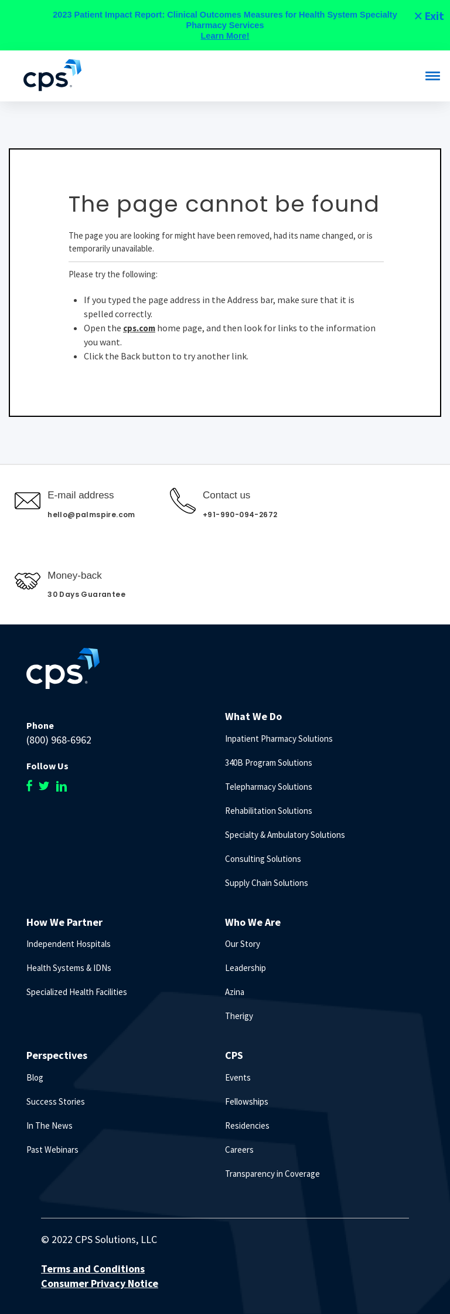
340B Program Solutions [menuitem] (268, 762)
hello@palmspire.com (91, 515)
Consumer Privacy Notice (99, 1283)
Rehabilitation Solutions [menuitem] (268, 810)
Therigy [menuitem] (239, 1015)
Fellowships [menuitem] (246, 1101)
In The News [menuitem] (49, 1125)
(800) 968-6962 (58, 739)
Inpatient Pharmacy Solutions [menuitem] (279, 738)
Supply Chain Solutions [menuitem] (266, 882)
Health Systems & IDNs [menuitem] (68, 967)
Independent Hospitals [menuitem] (68, 943)
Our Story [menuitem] (242, 943)
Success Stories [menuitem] (55, 1101)
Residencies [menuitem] (247, 1125)
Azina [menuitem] (234, 991)
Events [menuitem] (238, 1077)
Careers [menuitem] (239, 1149)
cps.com (139, 328)
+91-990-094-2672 (240, 515)
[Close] (428, 16)
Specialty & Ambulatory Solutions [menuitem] (285, 834)
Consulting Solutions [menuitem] (263, 858)
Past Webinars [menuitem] (52, 1149)
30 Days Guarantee (86, 594)
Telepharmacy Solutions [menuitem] (268, 786)
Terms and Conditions (93, 1268)
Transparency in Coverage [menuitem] (272, 1173)
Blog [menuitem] (34, 1077)
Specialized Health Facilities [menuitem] (76, 991)
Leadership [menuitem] (245, 967)
